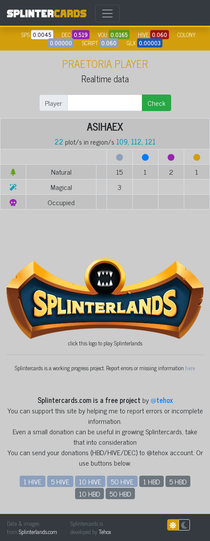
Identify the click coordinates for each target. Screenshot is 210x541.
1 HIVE (32, 481)
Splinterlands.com (38, 531)
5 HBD (177, 481)
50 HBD (120, 493)
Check (156, 102)
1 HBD (151, 481)
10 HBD (89, 493)
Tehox (105, 531)
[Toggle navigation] (107, 13)
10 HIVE (90, 481)
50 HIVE (122, 481)
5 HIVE (60, 481)
